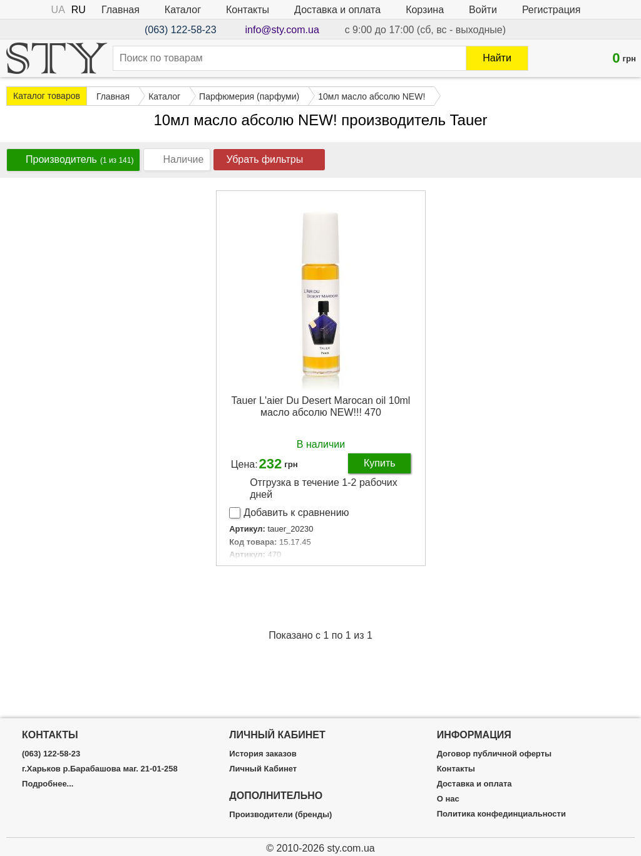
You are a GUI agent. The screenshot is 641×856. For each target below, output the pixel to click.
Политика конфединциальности (501, 814)
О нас (448, 799)
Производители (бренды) (280, 814)
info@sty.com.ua (282, 29)
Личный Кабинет (263, 769)
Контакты (247, 9)
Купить (380, 463)
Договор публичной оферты (494, 754)
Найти (497, 58)
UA (58, 9)
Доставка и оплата (337, 9)
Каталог (183, 9)
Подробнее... (47, 784)
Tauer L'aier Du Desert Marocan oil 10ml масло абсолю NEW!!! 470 (321, 406)
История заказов (262, 754)
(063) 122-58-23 (181, 29)
